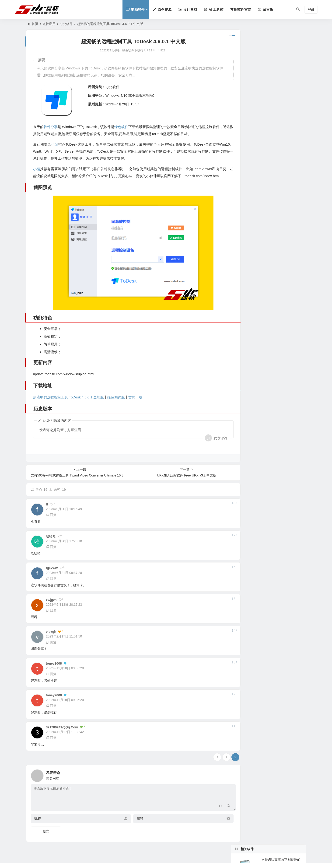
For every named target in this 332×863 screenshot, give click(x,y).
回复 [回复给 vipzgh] (51, 643)
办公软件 (66, 24)
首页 (35, 24)
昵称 (37, 819)
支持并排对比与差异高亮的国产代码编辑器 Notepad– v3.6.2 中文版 (281, 93)
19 (142, 50)
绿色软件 (124, 127)
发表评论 (208, 438)
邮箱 (134, 819)
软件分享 (51, 127)
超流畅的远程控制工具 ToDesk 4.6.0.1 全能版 (68, 397)
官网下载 (135, 397)
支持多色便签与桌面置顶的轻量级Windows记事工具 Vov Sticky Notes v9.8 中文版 (281, 135)
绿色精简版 (116, 397)
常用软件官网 (240, 9)
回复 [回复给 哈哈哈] (51, 547)
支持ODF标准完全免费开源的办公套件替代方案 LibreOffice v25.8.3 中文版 (281, 114)
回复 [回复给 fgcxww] (51, 579)
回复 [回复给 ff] (51, 515)
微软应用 (49, 24)
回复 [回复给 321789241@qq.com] (51, 738)
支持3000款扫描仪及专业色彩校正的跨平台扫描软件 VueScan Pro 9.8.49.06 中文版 (281, 72)
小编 (54, 144)
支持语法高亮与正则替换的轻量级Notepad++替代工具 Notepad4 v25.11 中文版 (281, 50)
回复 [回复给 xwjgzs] (51, 610)
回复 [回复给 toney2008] (51, 674)
